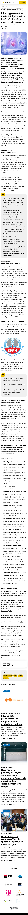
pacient (20, 675)
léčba (15, 675)
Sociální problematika (14, 713)
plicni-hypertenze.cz (18, 595)
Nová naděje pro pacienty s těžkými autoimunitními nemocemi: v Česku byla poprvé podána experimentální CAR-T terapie (13, 778)
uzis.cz (20, 635)
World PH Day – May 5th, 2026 (10, 646)
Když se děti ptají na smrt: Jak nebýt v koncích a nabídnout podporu (11, 720)
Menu (23, 2)
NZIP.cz (3, 609)
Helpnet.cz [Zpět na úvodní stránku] (9, 2)
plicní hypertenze (7, 675)
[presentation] (14, 699)
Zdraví (6, 6)
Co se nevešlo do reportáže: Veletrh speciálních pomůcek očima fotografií (12, 840)
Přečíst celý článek (6, 738)
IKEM (21, 622)
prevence (5, 678)
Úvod (2, 6)
